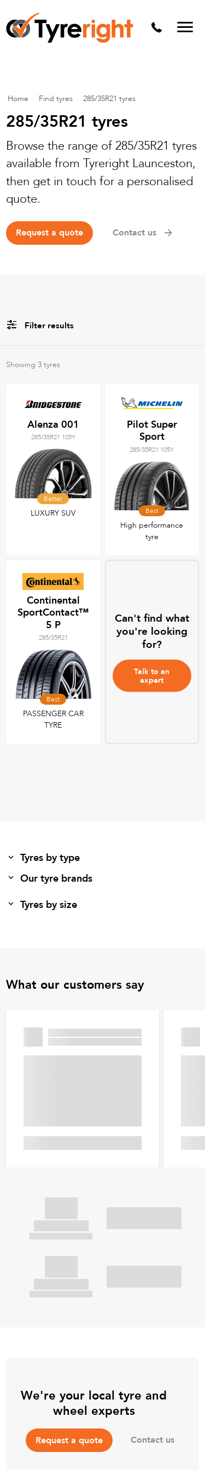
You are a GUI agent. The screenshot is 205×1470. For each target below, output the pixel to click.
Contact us (143, 233)
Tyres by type (43, 858)
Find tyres (56, 98)
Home (18, 98)
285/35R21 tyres (109, 98)
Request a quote (49, 233)
